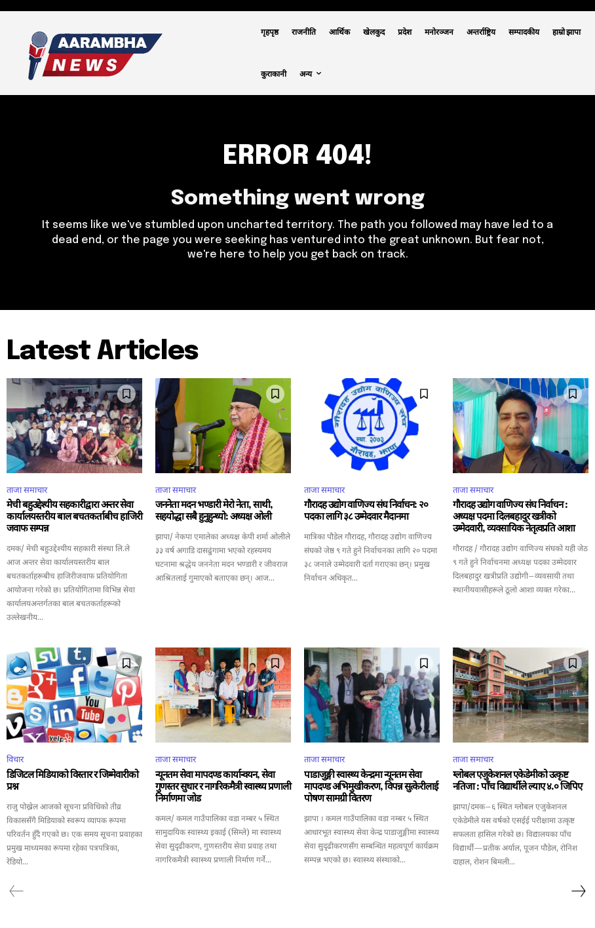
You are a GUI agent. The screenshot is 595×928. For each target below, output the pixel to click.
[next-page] (577, 891)
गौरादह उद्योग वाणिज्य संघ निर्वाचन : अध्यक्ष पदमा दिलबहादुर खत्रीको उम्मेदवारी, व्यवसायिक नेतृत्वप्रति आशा (514, 517)
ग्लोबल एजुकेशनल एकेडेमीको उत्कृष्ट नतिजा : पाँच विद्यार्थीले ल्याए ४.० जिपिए (517, 781)
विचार (15, 759)
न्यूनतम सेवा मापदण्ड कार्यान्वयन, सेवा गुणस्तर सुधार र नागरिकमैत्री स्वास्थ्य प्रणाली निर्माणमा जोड (223, 787)
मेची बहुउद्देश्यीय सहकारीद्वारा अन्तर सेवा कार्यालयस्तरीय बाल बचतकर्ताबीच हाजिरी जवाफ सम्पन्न (74, 517)
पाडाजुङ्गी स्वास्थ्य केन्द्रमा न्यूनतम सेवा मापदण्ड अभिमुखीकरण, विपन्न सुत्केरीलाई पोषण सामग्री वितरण (371, 787)
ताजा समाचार (27, 489)
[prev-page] (17, 891)
